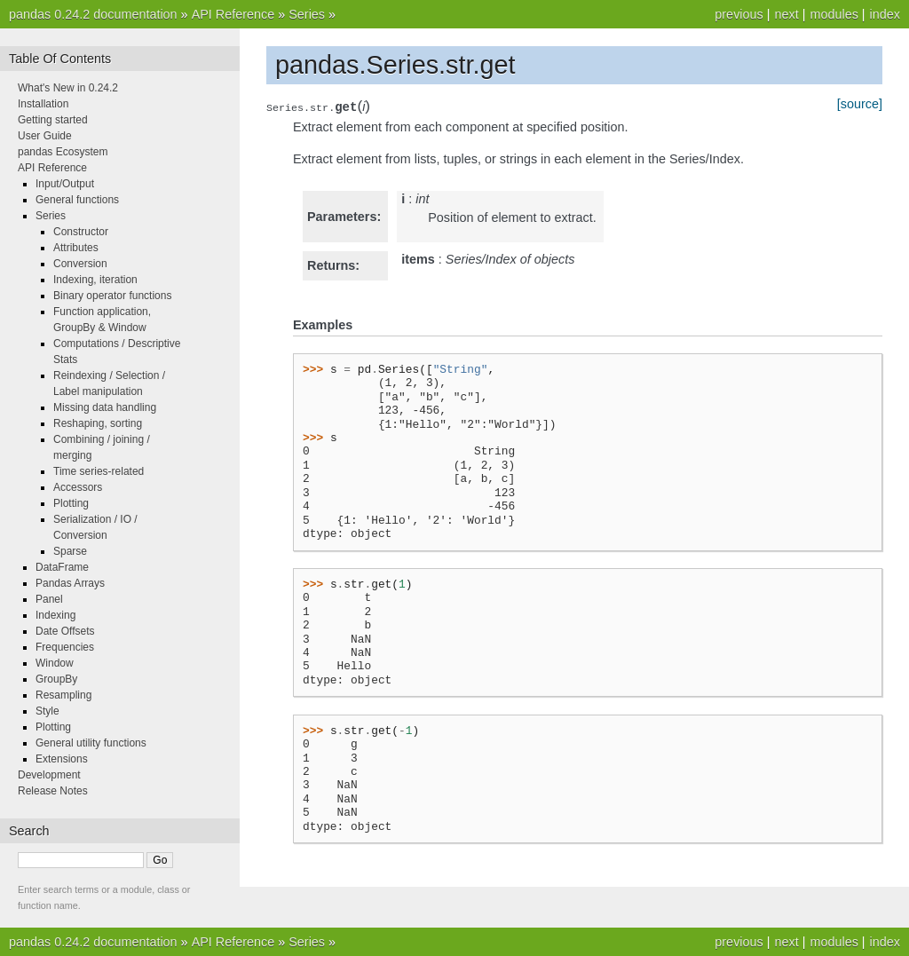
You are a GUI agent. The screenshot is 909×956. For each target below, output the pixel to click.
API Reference (233, 14)
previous (739, 14)
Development (49, 775)
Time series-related (98, 471)
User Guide (45, 136)
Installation (43, 104)
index (885, 14)
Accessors (77, 487)
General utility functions (91, 743)
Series (307, 14)
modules (834, 14)
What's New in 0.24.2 (68, 88)
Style (47, 711)
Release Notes (53, 791)
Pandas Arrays (70, 583)
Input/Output (65, 184)
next (786, 14)
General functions (77, 200)
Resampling (63, 695)
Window (55, 663)
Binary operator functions (112, 295)
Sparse (70, 551)
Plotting (71, 503)
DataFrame (62, 567)
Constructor (80, 231)
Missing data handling (104, 407)
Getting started (53, 120)
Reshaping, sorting (97, 423)
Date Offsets (65, 631)
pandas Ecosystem (62, 152)
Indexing (55, 615)
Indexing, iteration (95, 279)
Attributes (76, 247)
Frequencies (65, 647)
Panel (49, 599)
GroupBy (56, 679)
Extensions (62, 759)
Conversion (80, 263)
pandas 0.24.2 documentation (93, 14)
